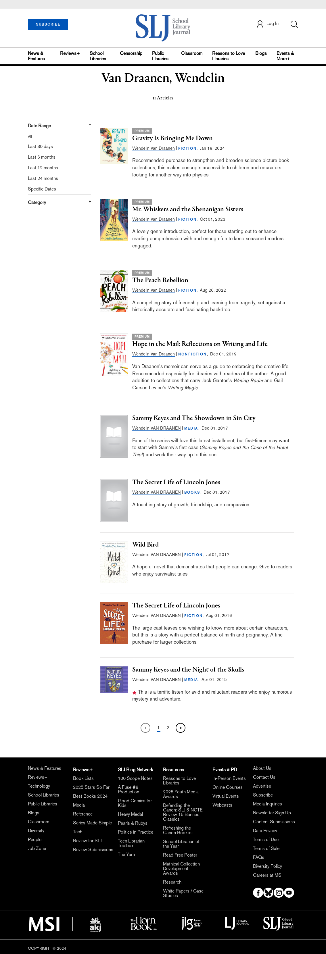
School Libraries (98, 56)
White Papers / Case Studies (183, 893)
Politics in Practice (135, 832)
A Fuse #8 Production (128, 789)
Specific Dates (42, 189)
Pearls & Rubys (132, 823)
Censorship (131, 53)
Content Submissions (274, 821)
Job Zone (37, 848)
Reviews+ (70, 53)
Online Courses (227, 787)
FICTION (187, 149)
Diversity (36, 830)
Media (79, 805)
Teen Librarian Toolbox (131, 843)
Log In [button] (267, 24)
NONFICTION (192, 354)
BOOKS (192, 493)
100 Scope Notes (135, 778)
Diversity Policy (267, 866)
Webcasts (222, 805)
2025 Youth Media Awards (181, 794)
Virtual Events (225, 796)
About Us (262, 768)
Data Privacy (265, 830)
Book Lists (83, 778)
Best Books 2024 (90, 796)
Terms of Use (266, 839)
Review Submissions (93, 849)
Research (172, 882)
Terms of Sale (266, 848)
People (34, 839)
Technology (39, 786)
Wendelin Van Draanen (153, 148)
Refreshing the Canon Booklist (178, 830)
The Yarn (126, 854)
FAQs (258, 857)
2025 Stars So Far (91, 787)
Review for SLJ (87, 840)
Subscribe (263, 795)
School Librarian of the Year (181, 844)
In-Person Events (229, 778)
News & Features (36, 56)
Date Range (39, 125)
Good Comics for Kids (135, 803)
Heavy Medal (130, 814)
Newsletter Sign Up (272, 812)
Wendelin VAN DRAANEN (156, 428)
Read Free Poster (180, 855)
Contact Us (264, 777)
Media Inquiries (267, 804)
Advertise (262, 786)
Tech (77, 831)
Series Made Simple (92, 823)
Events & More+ (285, 56)
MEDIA (191, 428)
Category (37, 202)
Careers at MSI (268, 875)
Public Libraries (160, 56)
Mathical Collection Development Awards (181, 868)
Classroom (191, 53)
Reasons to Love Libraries (228, 56)
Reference (83, 814)
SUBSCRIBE (48, 24)
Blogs (261, 53)
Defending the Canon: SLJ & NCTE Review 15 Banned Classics (183, 812)
